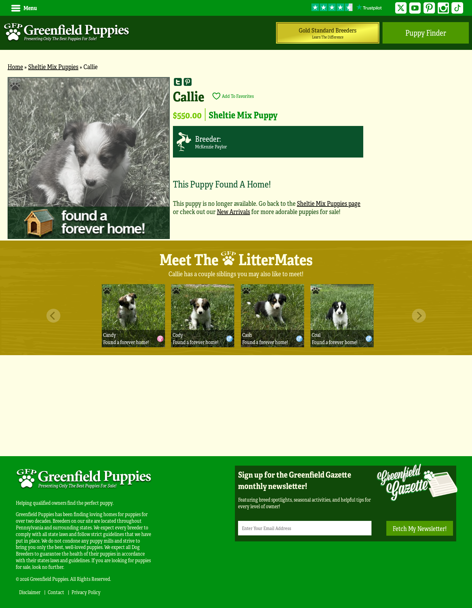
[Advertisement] (236, 405)
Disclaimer (29, 592)
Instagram (443, 8)
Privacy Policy (86, 592)
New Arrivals (233, 211)
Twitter (401, 8)
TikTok (457, 8)
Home (15, 66)
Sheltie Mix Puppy (243, 114)
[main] (236, 159)
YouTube (415, 8)
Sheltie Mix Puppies (53, 66)
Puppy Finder (425, 32)
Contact (56, 592)
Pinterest (429, 8)
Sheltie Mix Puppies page (328, 203)
